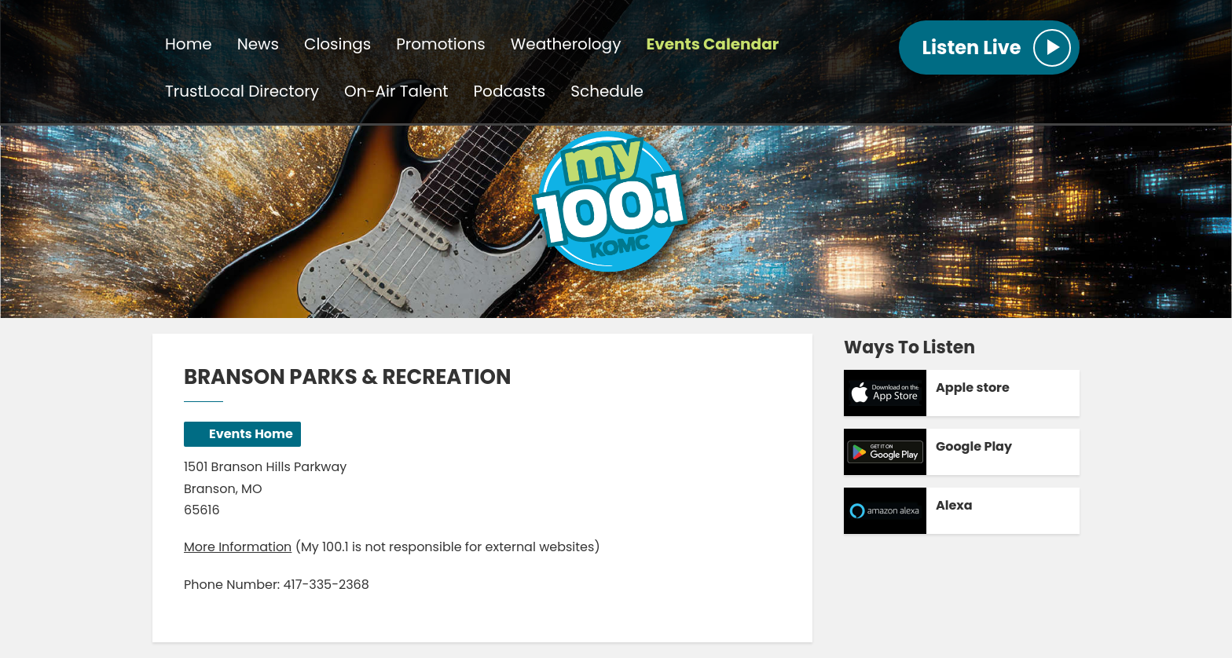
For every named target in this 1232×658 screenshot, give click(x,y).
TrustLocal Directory (242, 91)
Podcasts (510, 91)
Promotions (440, 44)
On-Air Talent (396, 91)
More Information (238, 547)
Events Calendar (712, 44)
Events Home (251, 434)
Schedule (607, 91)
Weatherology (566, 44)
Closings (337, 44)
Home (188, 44)
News (258, 44)
